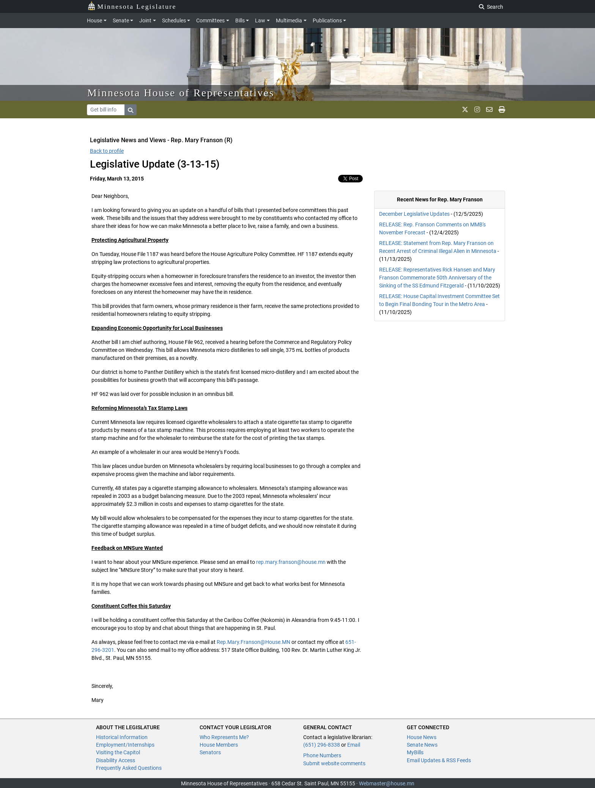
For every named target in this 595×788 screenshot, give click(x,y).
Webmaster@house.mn (386, 783)
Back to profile (107, 151)
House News (421, 737)
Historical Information (122, 737)
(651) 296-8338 (321, 745)
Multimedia (289, 20)
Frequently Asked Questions (129, 768)
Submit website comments (334, 763)
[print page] (502, 109)
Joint (145, 20)
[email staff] (489, 109)
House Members (219, 745)
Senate (121, 20)
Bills (240, 20)
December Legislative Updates (414, 214)
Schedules (174, 20)
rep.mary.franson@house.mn (291, 562)
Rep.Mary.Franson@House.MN (253, 642)
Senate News (422, 745)
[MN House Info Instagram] (477, 109)
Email (353, 745)
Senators (210, 752)
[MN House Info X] (465, 109)
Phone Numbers (322, 755)
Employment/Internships (125, 745)
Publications (327, 20)
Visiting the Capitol (118, 752)
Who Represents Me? (224, 737)
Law (260, 20)
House (94, 20)
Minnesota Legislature (131, 6)
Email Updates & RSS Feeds (439, 760)
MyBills (415, 752)
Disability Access (115, 760)
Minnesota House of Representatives (180, 93)
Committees (210, 20)
